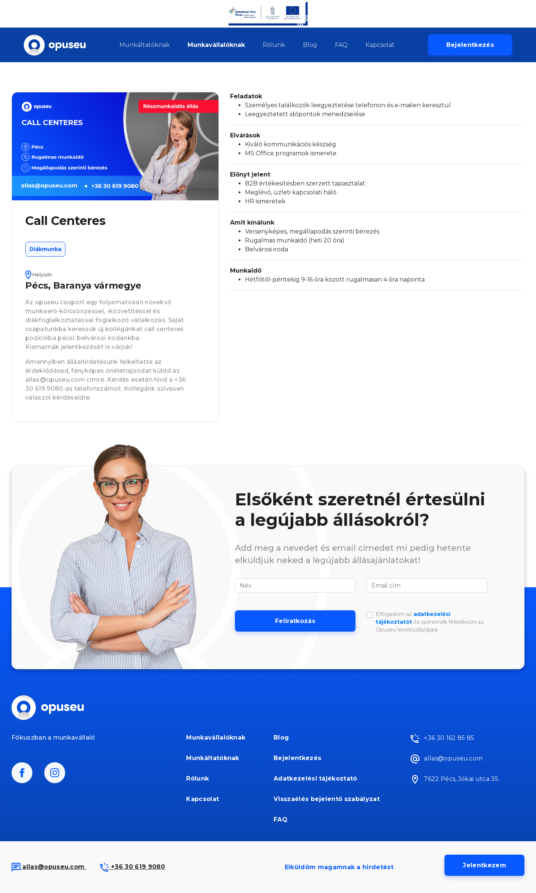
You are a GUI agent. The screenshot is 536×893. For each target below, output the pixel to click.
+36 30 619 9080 (132, 866)
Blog (310, 44)
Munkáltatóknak (144, 44)
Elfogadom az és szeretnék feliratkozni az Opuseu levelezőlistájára (430, 622)
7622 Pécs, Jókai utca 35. (455, 779)
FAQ (341, 44)
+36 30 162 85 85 (442, 738)
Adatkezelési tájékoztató (315, 778)
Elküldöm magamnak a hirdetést (339, 867)
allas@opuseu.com (49, 866)
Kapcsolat (380, 44)
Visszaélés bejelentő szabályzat (327, 799)
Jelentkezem (484, 865)
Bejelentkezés (470, 44)
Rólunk (274, 44)
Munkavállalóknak (216, 44)
